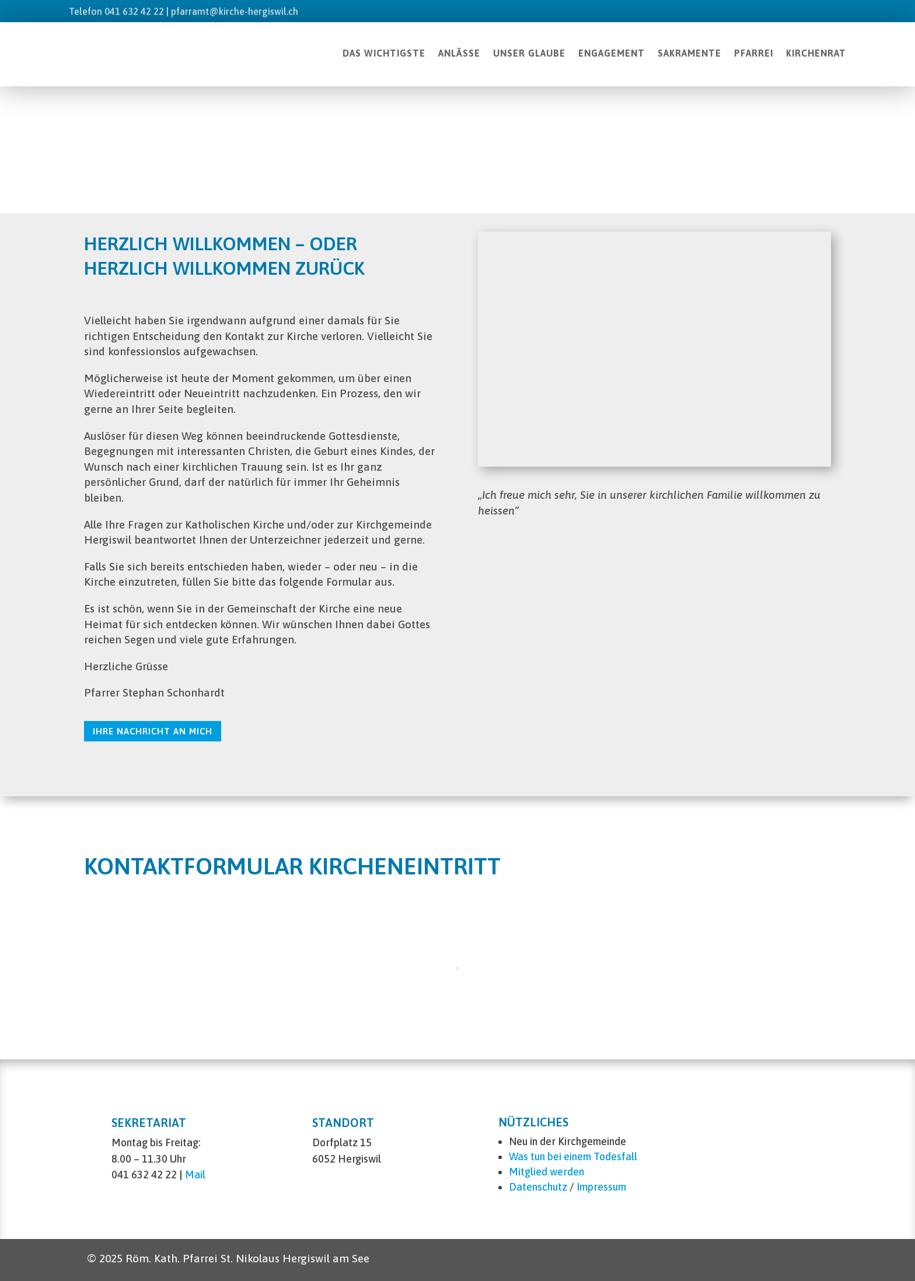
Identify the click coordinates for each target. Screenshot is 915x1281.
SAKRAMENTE (689, 53)
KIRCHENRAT (816, 53)
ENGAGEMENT (611, 53)
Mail (195, 1174)
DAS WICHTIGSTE (384, 53)
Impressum (601, 1187)
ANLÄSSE (459, 53)
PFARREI (753, 53)
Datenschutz (538, 1187)
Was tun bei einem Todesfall (573, 1156)
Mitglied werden (546, 1172)
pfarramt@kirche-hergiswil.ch (234, 11)
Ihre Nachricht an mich (152, 731)
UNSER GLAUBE (529, 53)
